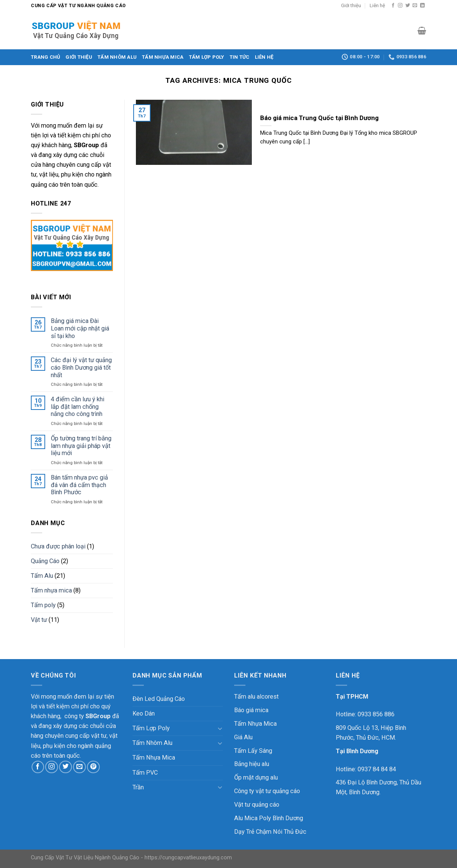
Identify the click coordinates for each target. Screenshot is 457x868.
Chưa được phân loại (58, 546)
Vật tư (39, 619)
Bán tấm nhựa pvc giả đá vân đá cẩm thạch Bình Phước (79, 485)
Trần (138, 787)
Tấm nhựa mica (51, 590)
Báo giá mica (251, 710)
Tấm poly (43, 605)
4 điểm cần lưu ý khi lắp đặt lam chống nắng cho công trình (77, 406)
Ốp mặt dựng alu (256, 777)
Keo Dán (144, 713)
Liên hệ (377, 5)
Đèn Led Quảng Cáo (159, 698)
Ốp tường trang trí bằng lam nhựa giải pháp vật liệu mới (81, 446)
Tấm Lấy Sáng (253, 750)
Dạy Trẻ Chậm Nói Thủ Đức (270, 831)
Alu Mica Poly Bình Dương (268, 818)
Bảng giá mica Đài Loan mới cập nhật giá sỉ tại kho (80, 328)
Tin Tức (240, 57)
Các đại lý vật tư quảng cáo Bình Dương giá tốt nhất (81, 367)
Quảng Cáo (45, 561)
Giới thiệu (351, 5)
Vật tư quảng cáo (256, 804)
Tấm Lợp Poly (206, 57)
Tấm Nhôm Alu (117, 57)
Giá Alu (243, 737)
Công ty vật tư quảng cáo (267, 791)
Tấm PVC (145, 772)
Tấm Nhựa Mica (162, 57)
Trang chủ (45, 57)
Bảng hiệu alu (251, 763)
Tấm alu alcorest (256, 696)
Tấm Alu (42, 575)
